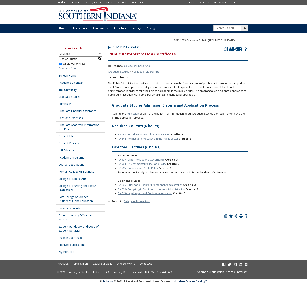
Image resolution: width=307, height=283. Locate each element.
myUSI (191, 2)
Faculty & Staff (93, 2)
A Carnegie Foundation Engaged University (222, 272)
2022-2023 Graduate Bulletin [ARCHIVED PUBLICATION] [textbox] (205, 40)
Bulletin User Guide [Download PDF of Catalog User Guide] (71, 237)
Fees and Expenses (71, 118)
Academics (80, 28)
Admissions (100, 28)
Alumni (109, 2)
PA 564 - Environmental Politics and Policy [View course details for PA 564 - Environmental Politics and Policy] (142, 164)
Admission (65, 104)
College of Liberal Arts (73, 179)
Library (136, 28)
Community (137, 2)
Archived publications (72, 245)
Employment (81, 263)
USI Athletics (66, 150)
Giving (151, 28)
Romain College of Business (76, 171)
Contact (235, 2)
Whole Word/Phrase (74, 63)
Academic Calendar (71, 82)
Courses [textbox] (65, 53)
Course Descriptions (71, 164)
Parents (76, 2)
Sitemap (204, 2)
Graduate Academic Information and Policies (79, 127)
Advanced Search (69, 68)
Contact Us (146, 263)
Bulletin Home (68, 75)
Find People (220, 2)
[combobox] (212, 40)
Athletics (120, 28)
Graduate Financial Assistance (77, 111)
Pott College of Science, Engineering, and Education (76, 199)
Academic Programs (71, 157)
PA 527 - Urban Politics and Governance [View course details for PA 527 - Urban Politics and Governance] (141, 159)
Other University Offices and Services (76, 217)
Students (63, 2)
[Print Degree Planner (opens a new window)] (225, 49)
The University (68, 90)
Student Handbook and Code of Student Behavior (79, 228)
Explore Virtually (102, 263)
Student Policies (69, 143)
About (63, 28)
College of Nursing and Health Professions (78, 188)
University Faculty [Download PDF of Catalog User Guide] (70, 208)
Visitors (121, 2)
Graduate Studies (69, 97)
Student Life (66, 136)
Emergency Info (126, 263)
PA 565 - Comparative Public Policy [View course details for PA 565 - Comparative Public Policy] (138, 168)
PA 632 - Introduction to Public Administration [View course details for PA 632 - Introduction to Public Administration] (144, 134)
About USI (63, 263)
